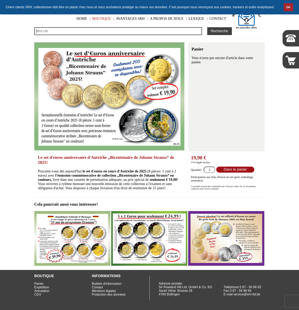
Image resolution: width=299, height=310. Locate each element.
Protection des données (109, 294)
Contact (217, 19)
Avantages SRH (130, 19)
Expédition (41, 287)
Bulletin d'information (107, 283)
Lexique (196, 19)
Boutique (101, 19)
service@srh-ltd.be (246, 294)
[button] (275, 7)
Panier (38, 283)
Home (81, 19)
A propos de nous (166, 19)
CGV (37, 294)
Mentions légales (104, 291)
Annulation (41, 291)
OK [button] (288, 7)
